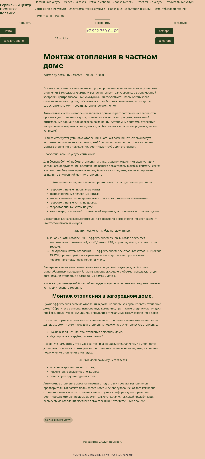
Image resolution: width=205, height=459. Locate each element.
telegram (165, 40)
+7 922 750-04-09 (103, 30)
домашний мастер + (71, 75)
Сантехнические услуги (58, 419)
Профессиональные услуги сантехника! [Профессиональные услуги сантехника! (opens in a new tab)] (69, 154)
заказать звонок (14, 40)
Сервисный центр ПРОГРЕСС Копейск (15, 8)
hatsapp (164, 31)
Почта (8, 31)
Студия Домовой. (110, 442)
